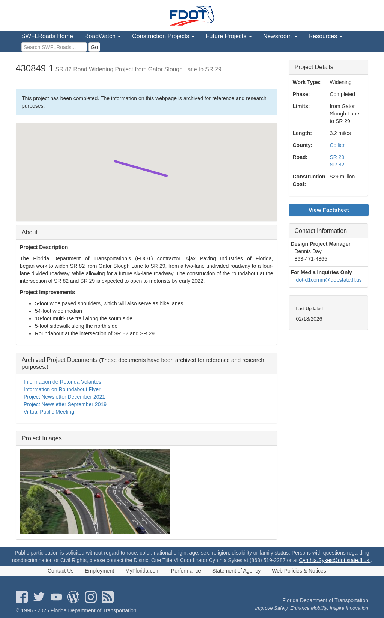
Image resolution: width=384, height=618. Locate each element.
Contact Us (61, 571)
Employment (99, 571)
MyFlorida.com (142, 571)
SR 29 (337, 157)
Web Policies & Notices (299, 571)
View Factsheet (329, 210)
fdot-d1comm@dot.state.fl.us (328, 280)
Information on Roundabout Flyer (62, 389)
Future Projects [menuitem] (229, 36)
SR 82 (337, 165)
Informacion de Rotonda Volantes (62, 382)
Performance (186, 571)
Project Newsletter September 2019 (65, 404)
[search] (54, 47)
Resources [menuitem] (326, 36)
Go (94, 47)
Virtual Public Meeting (49, 412)
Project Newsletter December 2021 (64, 397)
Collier (337, 145)
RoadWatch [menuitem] (102, 36)
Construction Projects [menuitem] (163, 36)
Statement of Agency (236, 571)
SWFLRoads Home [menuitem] (47, 36)
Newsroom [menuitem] (280, 36)
